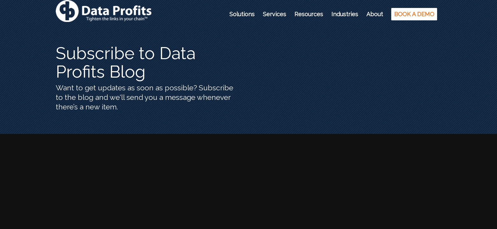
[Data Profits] (103, 14)
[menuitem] (242, 14)
